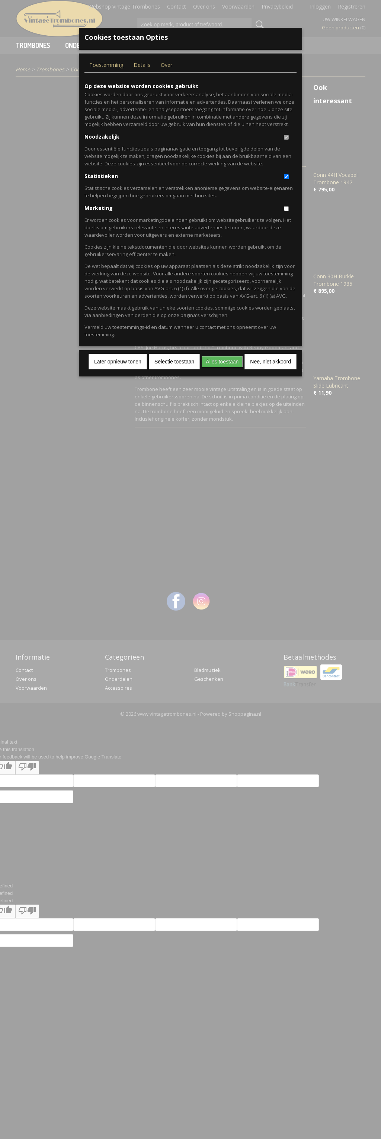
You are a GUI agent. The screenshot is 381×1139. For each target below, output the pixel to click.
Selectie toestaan (174, 362)
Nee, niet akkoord (270, 362)
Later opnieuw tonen (117, 362)
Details (142, 64)
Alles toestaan (222, 362)
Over (166, 64)
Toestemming (106, 64)
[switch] (286, 137)
